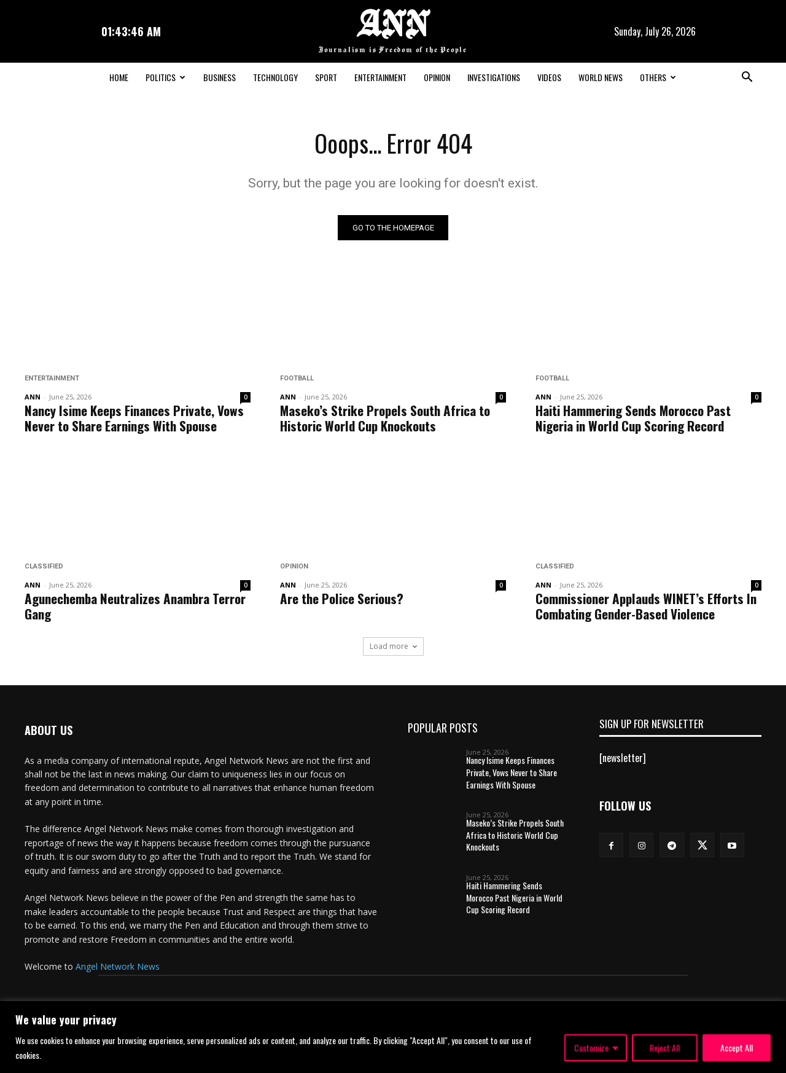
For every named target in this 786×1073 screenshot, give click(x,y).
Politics (165, 77)
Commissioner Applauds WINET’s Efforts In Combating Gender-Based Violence (646, 606)
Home (118, 77)
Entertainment (380, 77)
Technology (275, 77)
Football (297, 379)
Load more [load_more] (393, 647)
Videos (549, 77)
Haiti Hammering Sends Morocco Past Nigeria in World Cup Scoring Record (633, 418)
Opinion (437, 77)
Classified (44, 567)
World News (600, 77)
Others (658, 77)
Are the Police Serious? (341, 598)
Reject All (665, 1047)
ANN (33, 397)
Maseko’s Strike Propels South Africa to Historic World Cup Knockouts (385, 418)
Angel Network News (118, 967)
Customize (591, 1047)
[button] (746, 78)
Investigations (493, 77)
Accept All (736, 1047)
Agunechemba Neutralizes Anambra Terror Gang (135, 606)
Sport (326, 77)
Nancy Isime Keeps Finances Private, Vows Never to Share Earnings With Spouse (134, 418)
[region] (393, 1037)
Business (219, 77)
